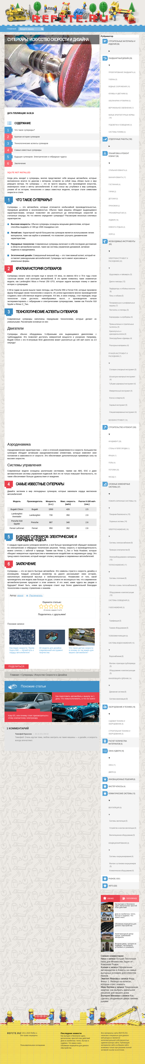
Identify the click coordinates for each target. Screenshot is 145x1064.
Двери (112, 772)
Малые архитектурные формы (122, 116)
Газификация (115, 620)
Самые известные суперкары (27, 150)
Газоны (113, 79)
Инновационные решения (122, 779)
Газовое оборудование (118, 627)
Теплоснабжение (118, 565)
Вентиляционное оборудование (122, 835)
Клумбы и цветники (118, 93)
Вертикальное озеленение (121, 107)
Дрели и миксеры (117, 281)
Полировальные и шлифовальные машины (122, 304)
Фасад (112, 477)
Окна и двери (116, 750)
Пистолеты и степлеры (119, 309)
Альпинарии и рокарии (120, 100)
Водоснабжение (116, 656)
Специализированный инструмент (123, 412)
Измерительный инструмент (120, 390)
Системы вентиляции (118, 820)
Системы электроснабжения (121, 542)
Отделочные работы (120, 139)
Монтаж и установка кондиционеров (122, 865)
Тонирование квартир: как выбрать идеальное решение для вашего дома (119, 990)
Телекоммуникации (118, 635)
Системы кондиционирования (121, 856)
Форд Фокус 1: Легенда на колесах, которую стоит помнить (117, 981)
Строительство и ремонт (122, 427)
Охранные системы (118, 521)
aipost (20, 595)
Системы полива (117, 132)
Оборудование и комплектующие (121, 594)
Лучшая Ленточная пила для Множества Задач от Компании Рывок (118, 962)
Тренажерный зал (117, 212)
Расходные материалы (119, 345)
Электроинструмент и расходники (118, 260)
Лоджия (114, 220)
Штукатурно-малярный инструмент (122, 378)
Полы (112, 462)
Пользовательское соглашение (32, 1045)
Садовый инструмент (118, 405)
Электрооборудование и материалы (122, 558)
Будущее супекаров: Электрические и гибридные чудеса (40, 157)
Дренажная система (117, 691)
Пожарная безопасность (119, 514)
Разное (114, 878)
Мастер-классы (117, 786)
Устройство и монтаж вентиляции (122, 828)
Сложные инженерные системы (119, 485)
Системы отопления (117, 578)
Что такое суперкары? (24, 130)
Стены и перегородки (119, 448)
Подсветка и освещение (120, 124)
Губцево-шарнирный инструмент (122, 383)
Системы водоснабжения (122, 643)
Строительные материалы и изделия (122, 42)
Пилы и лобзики (116, 295)
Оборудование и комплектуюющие (122, 672)
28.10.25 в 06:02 (42, 734)
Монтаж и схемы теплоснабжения (123, 585)
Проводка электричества (119, 549)
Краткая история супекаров (27, 137)
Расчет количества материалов (118, 742)
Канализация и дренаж (120, 678)
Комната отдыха (117, 227)
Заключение (20, 163)
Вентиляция (115, 807)
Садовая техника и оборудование (117, 722)
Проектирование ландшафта (122, 72)
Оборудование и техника (122, 706)
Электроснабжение (119, 529)
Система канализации (118, 698)
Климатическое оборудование (121, 870)
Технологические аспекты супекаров (31, 143)
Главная (11, 29)
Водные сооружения (119, 86)
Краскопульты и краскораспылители (117, 332)
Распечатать (34, 595)
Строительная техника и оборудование (119, 732)
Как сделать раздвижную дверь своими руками (119, 998)
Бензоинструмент (118, 420)
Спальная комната (118, 170)
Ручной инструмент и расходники (118, 355)
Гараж (112, 191)
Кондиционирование (119, 843)
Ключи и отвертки (117, 397)
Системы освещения (119, 600)
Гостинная (115, 184)
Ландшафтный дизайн (120, 58)
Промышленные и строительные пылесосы (121, 325)
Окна (112, 765)
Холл (112, 234)
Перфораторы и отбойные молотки (122, 290)
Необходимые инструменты (122, 243)
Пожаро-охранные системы (122, 501)
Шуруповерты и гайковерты (120, 274)
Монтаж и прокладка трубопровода (122, 665)
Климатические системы (122, 793)
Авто (113, 885)
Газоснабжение (117, 607)
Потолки (114, 469)
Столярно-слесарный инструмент (122, 369)
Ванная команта (117, 177)
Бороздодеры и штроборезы (121, 317)
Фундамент (115, 441)
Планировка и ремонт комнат (119, 155)
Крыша (113, 455)
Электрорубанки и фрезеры (120, 338)
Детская (113, 198)
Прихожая (114, 205)
